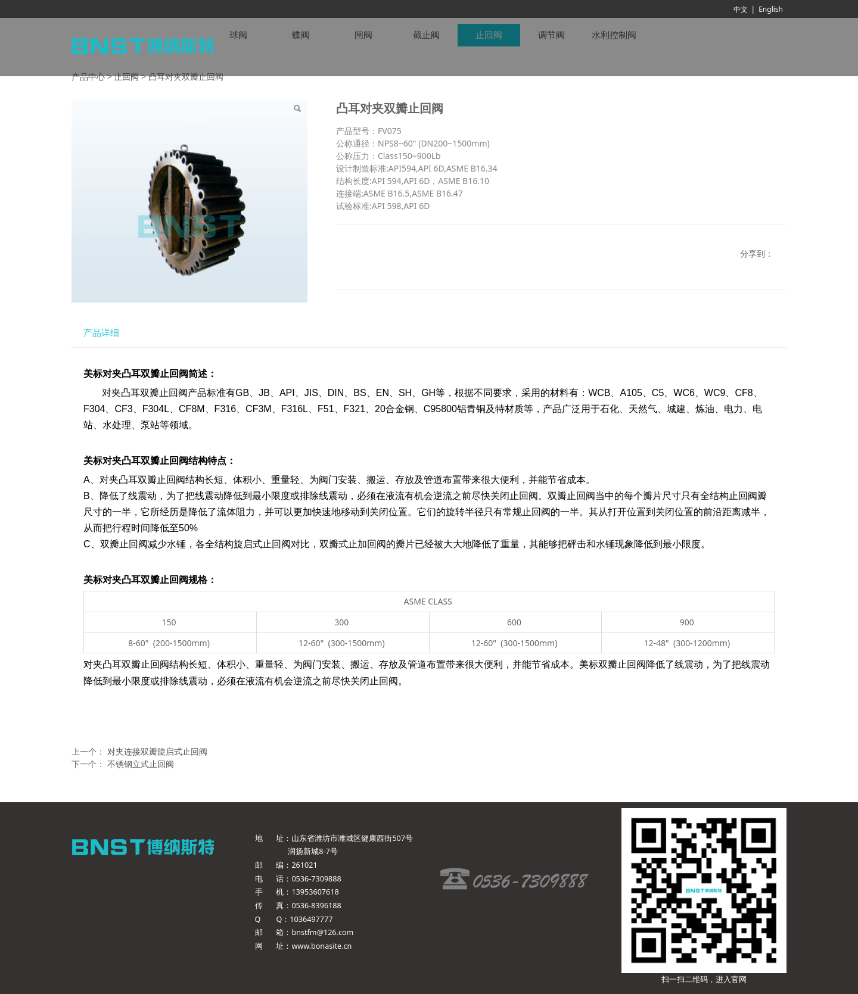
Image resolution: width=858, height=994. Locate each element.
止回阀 (126, 76)
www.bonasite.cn (321, 946)
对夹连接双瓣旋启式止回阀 (157, 751)
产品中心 (88, 76)
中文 (740, 9)
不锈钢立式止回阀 (140, 763)
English (770, 9)
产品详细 (101, 332)
